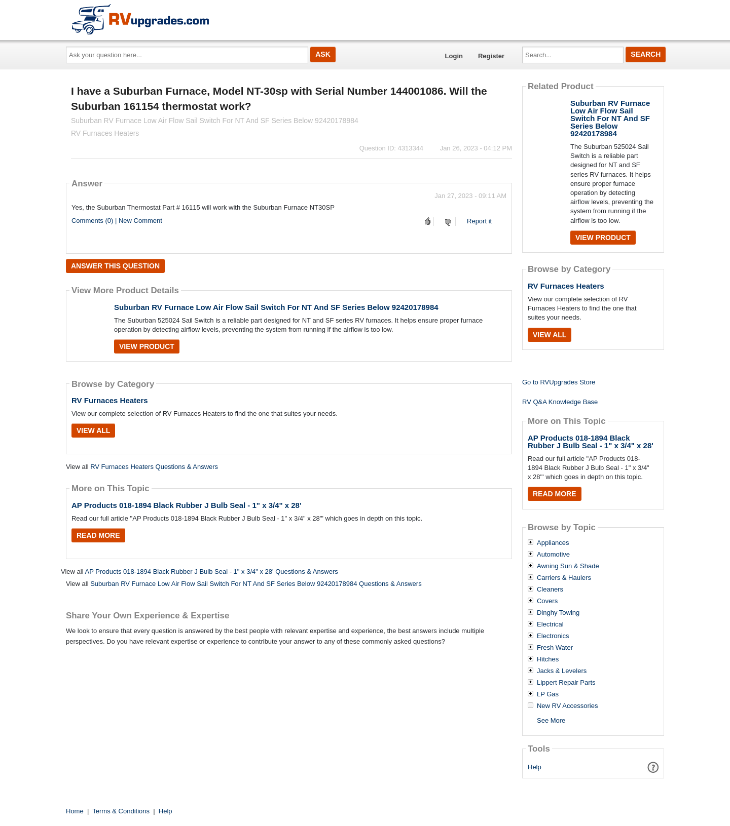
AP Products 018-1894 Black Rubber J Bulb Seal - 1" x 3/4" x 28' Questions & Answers (211, 571)
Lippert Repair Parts (566, 682)
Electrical (550, 624)
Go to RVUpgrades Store (558, 382)
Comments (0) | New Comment (116, 220)
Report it (479, 221)
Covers (547, 601)
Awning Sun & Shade (568, 566)
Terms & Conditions (121, 811)
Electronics (553, 636)
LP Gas (548, 694)
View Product (146, 346)
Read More (98, 535)
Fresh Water (555, 647)
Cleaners (550, 589)
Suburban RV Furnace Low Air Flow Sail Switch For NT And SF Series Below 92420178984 (276, 307)
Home (75, 811)
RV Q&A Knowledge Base (560, 402)
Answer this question (115, 266)
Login (454, 56)
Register (491, 56)
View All (93, 430)
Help (534, 767)
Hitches (548, 659)
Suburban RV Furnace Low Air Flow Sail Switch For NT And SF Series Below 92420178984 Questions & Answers (255, 583)
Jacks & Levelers (562, 671)
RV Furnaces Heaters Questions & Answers (154, 466)
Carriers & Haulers (564, 577)
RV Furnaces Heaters (109, 400)
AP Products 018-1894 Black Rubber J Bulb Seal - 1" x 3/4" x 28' (186, 505)
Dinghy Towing (558, 612)
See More (551, 720)
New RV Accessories (567, 706)
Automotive (553, 554)
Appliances (553, 542)
